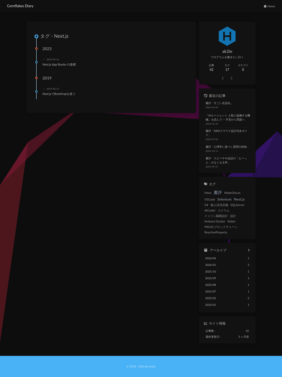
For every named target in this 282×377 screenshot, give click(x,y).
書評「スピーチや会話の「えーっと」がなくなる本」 (226, 160)
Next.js (239, 199)
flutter (231, 221)
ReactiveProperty (215, 232)
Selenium (224, 199)
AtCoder (210, 210)
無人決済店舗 (219, 205)
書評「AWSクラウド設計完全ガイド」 (226, 133)
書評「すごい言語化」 (219, 103)
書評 (218, 192)
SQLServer (237, 205)
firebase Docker (214, 221)
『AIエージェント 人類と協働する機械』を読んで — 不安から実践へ (228, 117)
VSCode (209, 199)
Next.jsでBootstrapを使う (58, 93)
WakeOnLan (232, 192)
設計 (233, 216)
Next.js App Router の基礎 (59, 64)
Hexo (208, 192)
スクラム (224, 210)
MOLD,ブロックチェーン (221, 227)
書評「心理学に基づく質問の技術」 (227, 146)
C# (206, 205)
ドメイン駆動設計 (216, 216)
